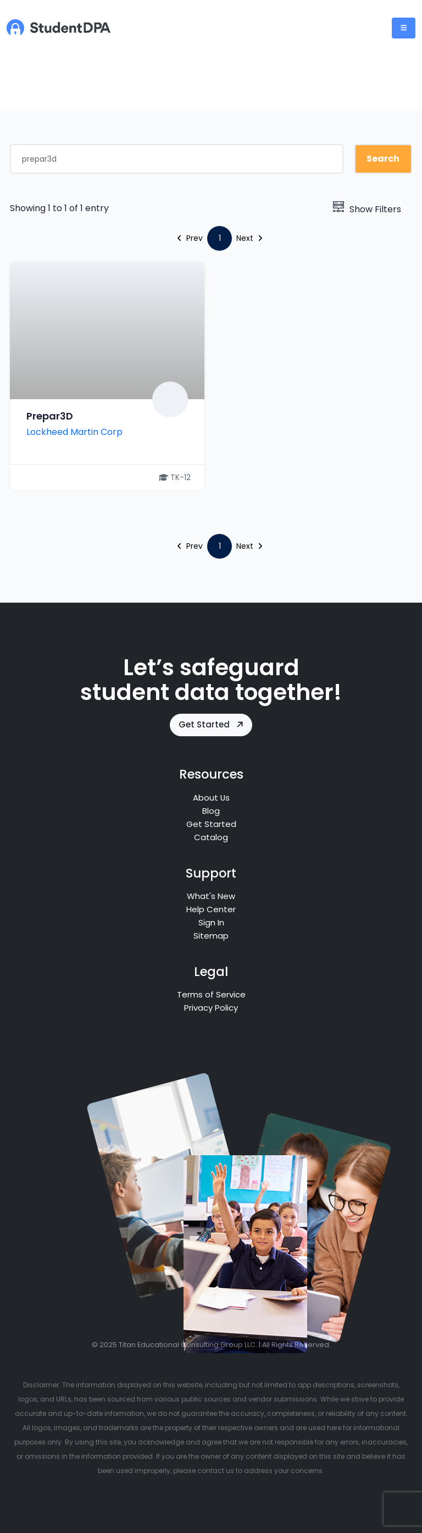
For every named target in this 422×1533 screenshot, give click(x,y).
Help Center (211, 909)
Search (383, 158)
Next (249, 238)
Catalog (211, 837)
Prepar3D (49, 416)
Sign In (211, 922)
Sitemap (211, 935)
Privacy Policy (211, 1007)
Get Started (212, 724)
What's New (211, 896)
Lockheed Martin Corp (74, 432)
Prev (190, 238)
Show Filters (367, 209)
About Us (211, 797)
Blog (211, 811)
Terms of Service (211, 994)
